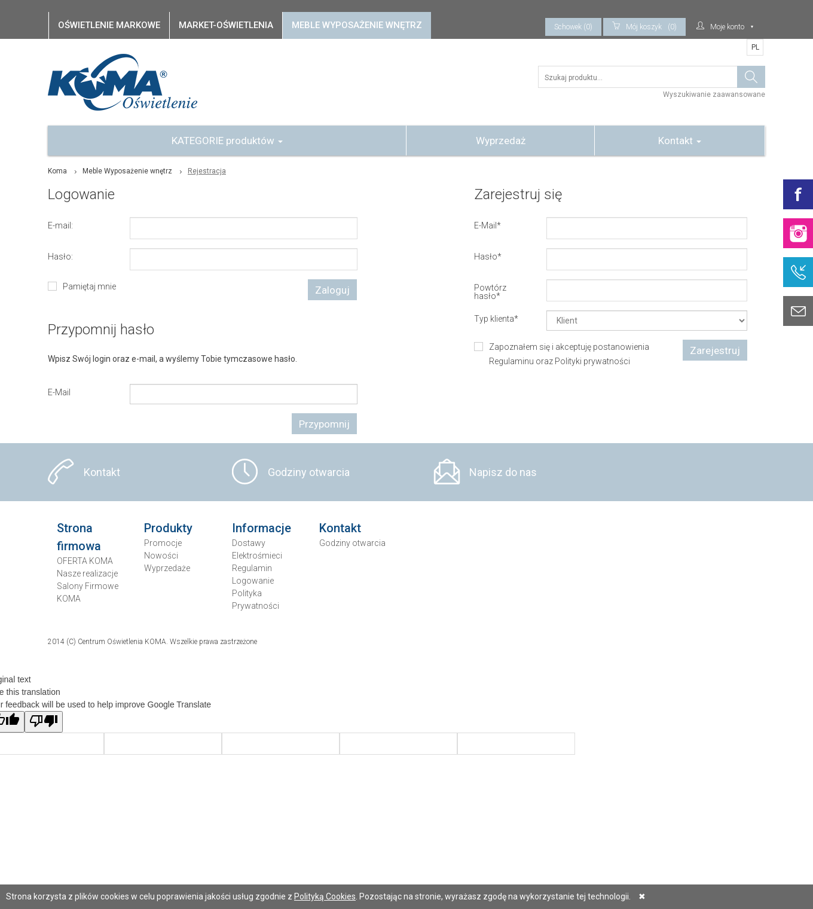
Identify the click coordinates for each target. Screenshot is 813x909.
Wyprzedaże (167, 568)
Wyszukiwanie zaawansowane (714, 94)
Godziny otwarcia (309, 472)
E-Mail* (487, 225)
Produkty (168, 528)
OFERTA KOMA (85, 561)
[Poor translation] (44, 722)
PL (755, 47)
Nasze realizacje (87, 573)
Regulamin (252, 568)
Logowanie (253, 580)
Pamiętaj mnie (89, 286)
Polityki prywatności (592, 361)
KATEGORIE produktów (227, 141)
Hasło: (60, 256)
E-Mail (59, 392)
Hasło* (488, 256)
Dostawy (248, 543)
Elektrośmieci (257, 555)
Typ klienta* (496, 318)
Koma (57, 171)
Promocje (163, 543)
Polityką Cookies (325, 896)
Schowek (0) (573, 27)
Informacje (261, 528)
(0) (644, 27)
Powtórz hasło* (490, 291)
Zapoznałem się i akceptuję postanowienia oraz (569, 354)
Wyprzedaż (500, 141)
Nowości (161, 555)
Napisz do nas (503, 472)
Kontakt (679, 141)
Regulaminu (511, 361)
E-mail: (60, 225)
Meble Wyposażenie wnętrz (127, 171)
